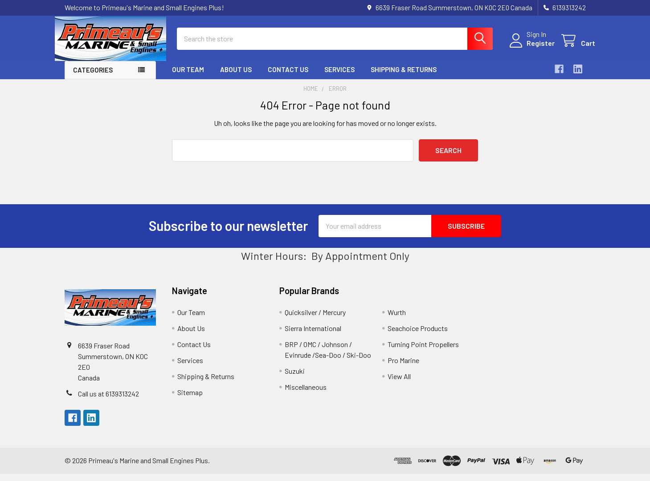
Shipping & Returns (404, 77)
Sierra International (313, 335)
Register (531, 48)
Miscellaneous (306, 394)
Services (339, 77)
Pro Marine (403, 367)
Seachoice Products (418, 335)
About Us (236, 77)
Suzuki (295, 378)
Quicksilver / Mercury (315, 319)
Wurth (397, 319)
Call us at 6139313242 (108, 400)
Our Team (188, 77)
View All (399, 383)
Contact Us (288, 77)
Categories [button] (93, 77)
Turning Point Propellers (423, 351)
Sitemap (190, 399)
